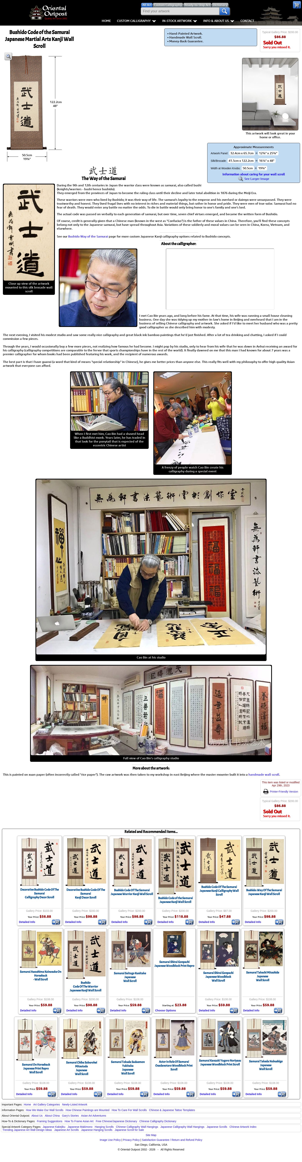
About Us (37, 1115)
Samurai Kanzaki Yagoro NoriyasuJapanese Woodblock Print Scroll (220, 1062)
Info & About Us (218, 21)
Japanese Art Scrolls (66, 1129)
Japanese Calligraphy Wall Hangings (182, 1126)
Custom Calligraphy (136, 21)
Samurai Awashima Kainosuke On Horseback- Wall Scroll (40, 975)
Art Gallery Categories (46, 1104)
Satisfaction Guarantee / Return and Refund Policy (172, 1139)
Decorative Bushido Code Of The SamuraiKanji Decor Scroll (85, 893)
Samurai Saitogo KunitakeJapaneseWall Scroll (130, 977)
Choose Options (165, 1010)
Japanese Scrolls (217, 1126)
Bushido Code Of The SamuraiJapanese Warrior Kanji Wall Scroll (132, 892)
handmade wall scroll (263, 774)
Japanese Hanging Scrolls (96, 1129)
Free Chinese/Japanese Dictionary (116, 1121)
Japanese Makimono (80, 1126)
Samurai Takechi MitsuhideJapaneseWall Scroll (262, 976)
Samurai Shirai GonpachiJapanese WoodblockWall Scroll (218, 977)
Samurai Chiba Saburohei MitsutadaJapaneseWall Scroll (81, 1068)
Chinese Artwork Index (243, 1126)
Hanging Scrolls (104, 1126)
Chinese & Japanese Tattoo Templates (172, 1110)
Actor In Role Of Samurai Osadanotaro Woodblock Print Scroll (174, 1065)
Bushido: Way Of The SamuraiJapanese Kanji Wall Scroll (264, 892)
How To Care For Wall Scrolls (129, 1110)
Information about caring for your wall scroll (253, 174)
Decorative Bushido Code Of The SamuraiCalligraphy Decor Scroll (39, 893)
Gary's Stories (70, 1115)
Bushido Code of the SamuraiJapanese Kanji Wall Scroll (175, 900)
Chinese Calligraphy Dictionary (157, 1121)
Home (106, 21)
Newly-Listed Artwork (74, 1104)
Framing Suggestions (49, 1121)
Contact (247, 21)
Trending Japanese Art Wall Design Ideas (27, 1129)
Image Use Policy (110, 1139)
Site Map (151, 1135)
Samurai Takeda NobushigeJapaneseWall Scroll (266, 1065)
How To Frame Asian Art (79, 1121)
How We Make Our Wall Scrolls (44, 1110)
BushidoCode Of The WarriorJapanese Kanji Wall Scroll (85, 986)
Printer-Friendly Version (280, 791)
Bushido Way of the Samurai (88, 236)
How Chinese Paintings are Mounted (87, 1110)
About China (52, 1115)
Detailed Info (27, 922)
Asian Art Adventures (93, 1115)
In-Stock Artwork (179, 21)
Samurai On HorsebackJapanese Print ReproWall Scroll (36, 1068)
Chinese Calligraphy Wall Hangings (137, 1126)
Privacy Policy (131, 1139)
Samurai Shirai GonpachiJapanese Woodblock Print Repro (174, 964)
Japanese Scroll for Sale (129, 1129)
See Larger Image (253, 179)
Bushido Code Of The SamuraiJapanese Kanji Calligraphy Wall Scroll (219, 891)
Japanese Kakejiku (54, 1126)
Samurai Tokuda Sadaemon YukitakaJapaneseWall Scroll (128, 1067)
